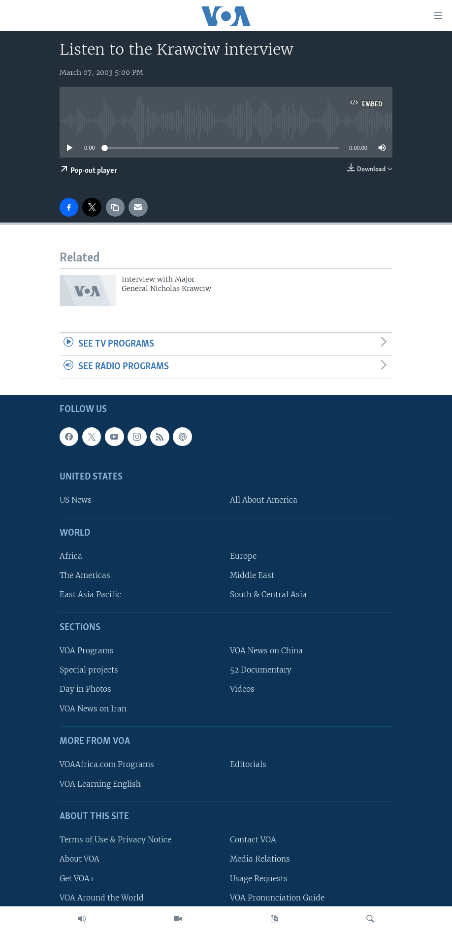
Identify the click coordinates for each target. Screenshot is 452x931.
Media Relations (260, 859)
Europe (243, 556)
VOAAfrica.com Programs (107, 765)
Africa (71, 556)
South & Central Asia (268, 595)
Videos (242, 689)
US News (76, 500)
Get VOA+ (77, 878)
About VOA (79, 859)
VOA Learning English (100, 784)
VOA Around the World (102, 897)
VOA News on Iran (93, 708)
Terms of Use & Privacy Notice (115, 839)
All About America (263, 500)
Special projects (89, 670)
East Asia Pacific (90, 595)
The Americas (85, 575)
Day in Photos (85, 689)
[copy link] (115, 207)
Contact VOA (253, 839)
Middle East (252, 575)
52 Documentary (260, 670)
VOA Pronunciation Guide (277, 897)
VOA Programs (87, 650)
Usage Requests (259, 878)
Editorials (248, 765)
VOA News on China (266, 650)
